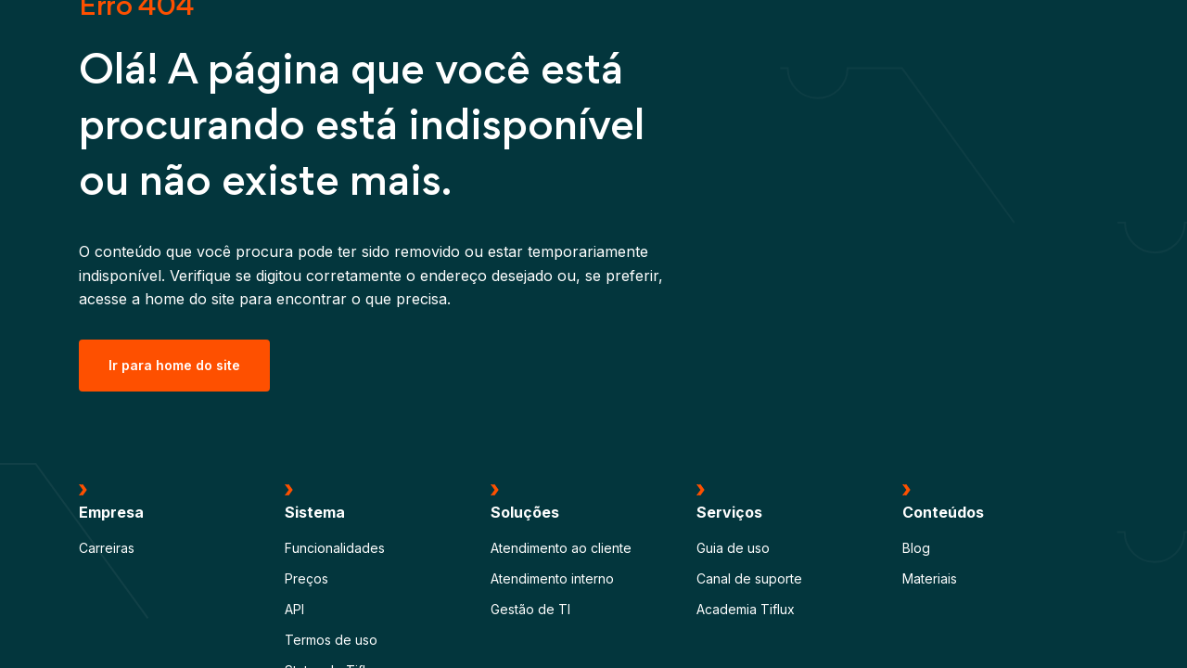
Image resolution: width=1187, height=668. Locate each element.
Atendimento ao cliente (561, 548)
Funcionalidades (335, 548)
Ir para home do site (174, 365)
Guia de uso (733, 548)
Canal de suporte (749, 578)
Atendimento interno (552, 578)
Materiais (929, 578)
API (294, 609)
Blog (916, 548)
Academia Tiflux (745, 609)
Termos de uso (331, 640)
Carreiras (106, 548)
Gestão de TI (530, 609)
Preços (306, 578)
